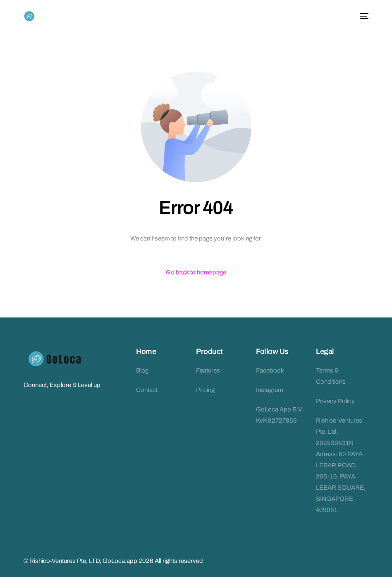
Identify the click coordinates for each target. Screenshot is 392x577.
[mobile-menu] (362, 16)
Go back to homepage (196, 272)
